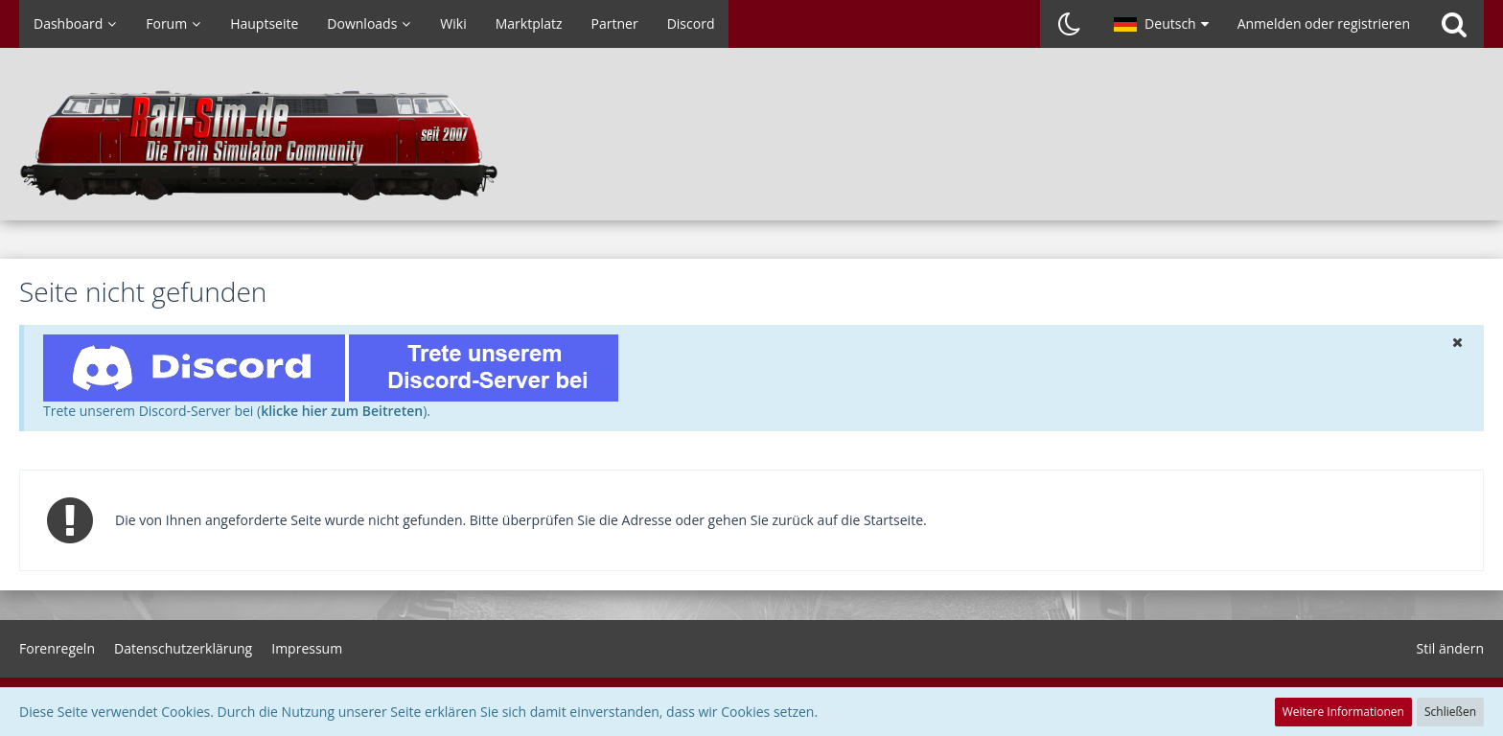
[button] (1161, 24)
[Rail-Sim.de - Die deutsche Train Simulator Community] (751, 144)
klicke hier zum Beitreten (342, 411)
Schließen (1450, 711)
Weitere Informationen (1343, 711)
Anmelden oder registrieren (1323, 23)
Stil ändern (1450, 648)
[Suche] (1454, 24)
